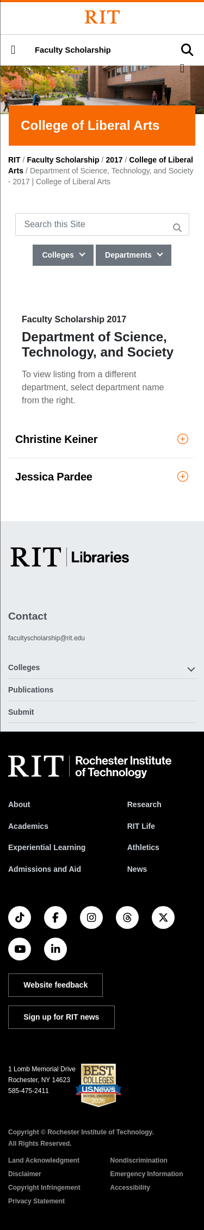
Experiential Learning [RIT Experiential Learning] (46, 847)
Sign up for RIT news (61, 1017)
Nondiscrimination (139, 1160)
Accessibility (130, 1187)
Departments (129, 255)
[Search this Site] (102, 224)
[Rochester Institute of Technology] (102, 17)
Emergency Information (146, 1174)
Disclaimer (24, 1174)
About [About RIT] (19, 804)
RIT (14, 159)
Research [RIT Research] (144, 804)
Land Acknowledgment (43, 1160)
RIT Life (141, 826)
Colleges (59, 255)
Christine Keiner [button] (101, 439)
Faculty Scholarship (73, 50)
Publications (30, 689)
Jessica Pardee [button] (101, 477)
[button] (13, 50)
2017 (114, 159)
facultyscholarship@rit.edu (46, 638)
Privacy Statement (36, 1201)
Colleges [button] (24, 667)
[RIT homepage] (89, 767)
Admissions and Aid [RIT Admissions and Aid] (44, 869)
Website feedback (55, 985)
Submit (21, 712)
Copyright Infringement (44, 1187)
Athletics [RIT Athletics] (143, 847)
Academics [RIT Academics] (28, 826)
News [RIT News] (137, 869)
